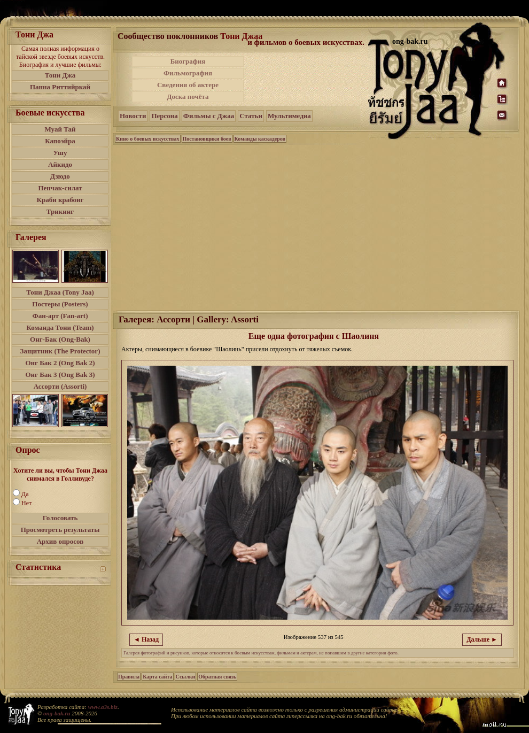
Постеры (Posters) (60, 304)
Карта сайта (157, 677)
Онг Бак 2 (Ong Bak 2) (60, 363)
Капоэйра (60, 141)
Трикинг (60, 211)
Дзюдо (60, 176)
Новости (133, 116)
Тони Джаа (241, 36)
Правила (128, 677)
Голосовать (60, 518)
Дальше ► (481, 639)
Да (25, 494)
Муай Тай (59, 129)
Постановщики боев (207, 139)
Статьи (250, 116)
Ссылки (186, 677)
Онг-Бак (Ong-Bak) (60, 339)
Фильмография (188, 73)
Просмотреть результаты (60, 530)
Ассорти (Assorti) (60, 386)
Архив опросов (60, 541)
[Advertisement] (306, 79)
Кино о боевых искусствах (148, 139)
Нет (26, 503)
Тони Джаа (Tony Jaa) (60, 292)
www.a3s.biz (103, 707)
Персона (164, 116)
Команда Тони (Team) (60, 327)
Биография (188, 61)
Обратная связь (217, 677)
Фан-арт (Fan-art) (60, 316)
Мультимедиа (289, 116)
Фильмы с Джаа (208, 116)
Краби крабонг (60, 200)
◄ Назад (146, 639)
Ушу (60, 153)
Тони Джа (60, 75)
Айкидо (60, 164)
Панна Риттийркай (60, 87)
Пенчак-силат (60, 188)
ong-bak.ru (56, 713)
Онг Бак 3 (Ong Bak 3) (60, 375)
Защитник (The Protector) (60, 351)
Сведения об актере (188, 85)
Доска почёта (187, 96)
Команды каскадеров (260, 139)
